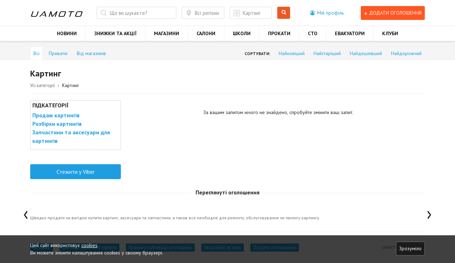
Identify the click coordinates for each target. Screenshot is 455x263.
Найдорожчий (406, 53)
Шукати (284, 13)
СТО (312, 33)
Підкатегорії (50, 105)
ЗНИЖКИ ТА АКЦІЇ (115, 33)
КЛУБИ (390, 33)
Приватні (58, 53)
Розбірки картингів (57, 123)
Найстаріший (327, 53)
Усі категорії (42, 85)
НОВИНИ (67, 33)
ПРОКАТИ (279, 33)
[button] (327, 13)
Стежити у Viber (76, 171)
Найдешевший (366, 53)
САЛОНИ (206, 33)
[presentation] (25, 213)
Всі (36, 53)
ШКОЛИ (242, 33)
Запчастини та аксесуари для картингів (71, 136)
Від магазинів (91, 53)
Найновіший (292, 53)
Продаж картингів (56, 115)
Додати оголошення (393, 13)
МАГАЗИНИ (166, 33)
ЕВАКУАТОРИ (350, 33)
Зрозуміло (410, 248)
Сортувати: (257, 53)
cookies (89, 245)
